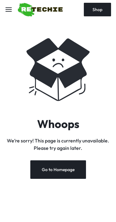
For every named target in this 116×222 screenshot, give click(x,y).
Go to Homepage (58, 169)
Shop (97, 9)
